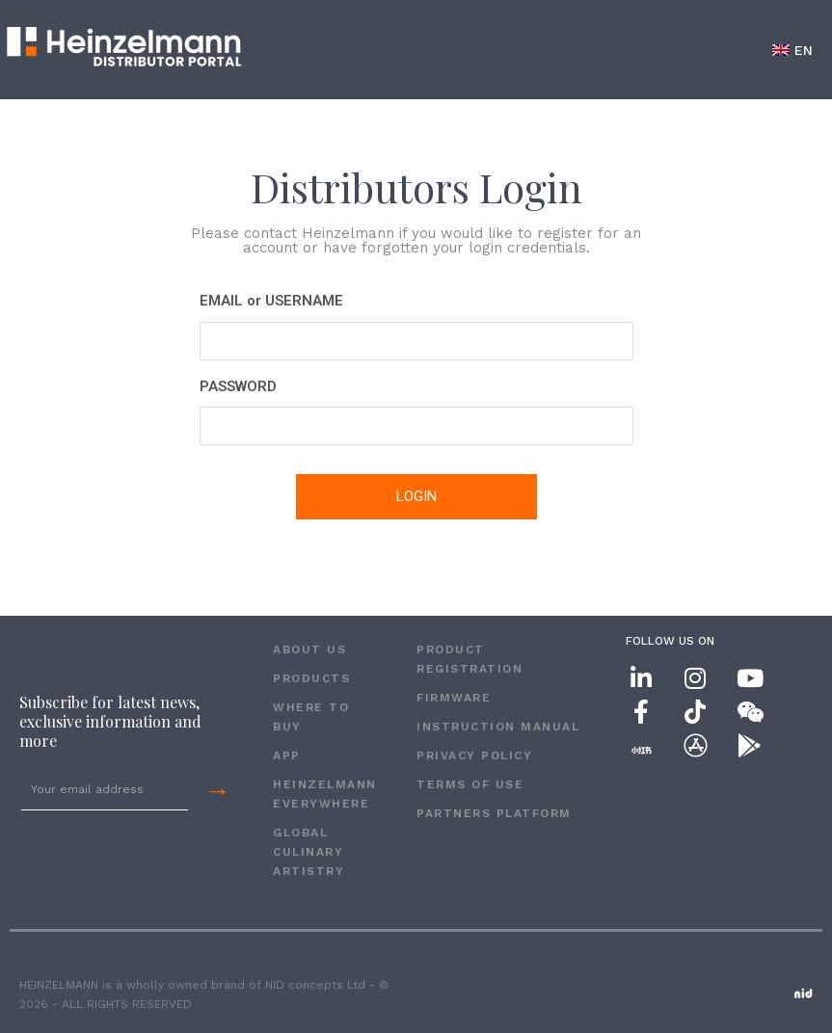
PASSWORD (238, 386)
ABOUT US (309, 649)
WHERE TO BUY (311, 717)
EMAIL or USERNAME (271, 300)
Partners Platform (494, 813)
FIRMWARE (453, 697)
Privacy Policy (474, 755)
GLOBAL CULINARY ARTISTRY (308, 852)
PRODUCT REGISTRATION (469, 659)
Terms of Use (469, 784)
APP (287, 755)
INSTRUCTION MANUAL (497, 726)
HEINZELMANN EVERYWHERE (325, 794)
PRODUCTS (311, 678)
